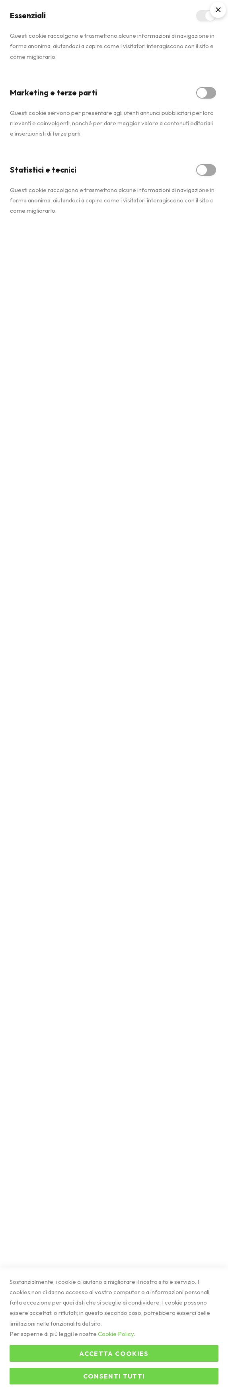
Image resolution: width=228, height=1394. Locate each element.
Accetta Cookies (113, 1353)
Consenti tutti (114, 1376)
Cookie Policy (116, 1334)
